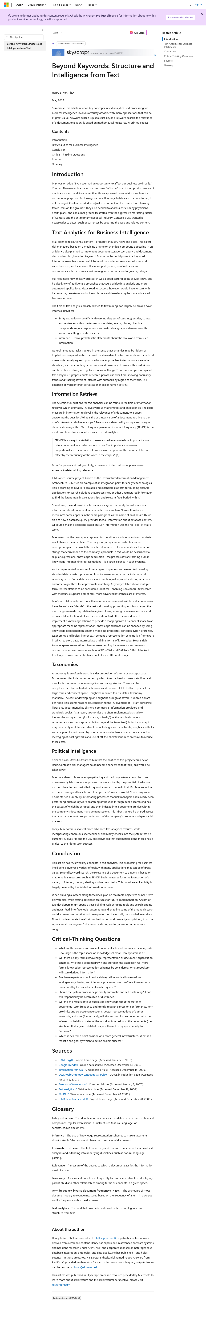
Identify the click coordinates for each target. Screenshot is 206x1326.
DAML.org (65, 1060)
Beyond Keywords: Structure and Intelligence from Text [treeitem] (24, 46)
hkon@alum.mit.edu (86, 1267)
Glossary (168, 65)
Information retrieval (71, 1069)
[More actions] (151, 32)
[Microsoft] (6, 4)
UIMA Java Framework (72, 1099)
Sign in (198, 4)
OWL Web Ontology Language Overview (83, 1074)
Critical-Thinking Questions (178, 56)
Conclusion (170, 51)
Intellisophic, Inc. (104, 1238)
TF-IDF (62, 1094)
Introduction (171, 39)
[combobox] (23, 37)
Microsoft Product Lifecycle (100, 15)
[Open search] (189, 5)
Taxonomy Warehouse (72, 1084)
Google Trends (67, 1065)
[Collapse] (42, 30)
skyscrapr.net (60, 1284)
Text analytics (66, 1089)
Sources (168, 60)
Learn (56, 32)
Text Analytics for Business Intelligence (178, 45)
